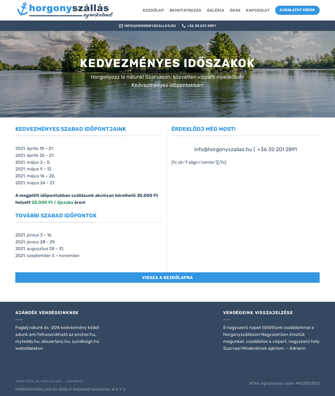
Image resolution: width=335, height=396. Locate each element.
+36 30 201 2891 (277, 149)
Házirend (74, 381)
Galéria (215, 10)
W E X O (118, 389)
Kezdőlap (153, 10)
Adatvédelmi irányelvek (38, 381)
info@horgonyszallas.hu (223, 149)
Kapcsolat (258, 10)
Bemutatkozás (185, 10)
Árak (235, 10)
